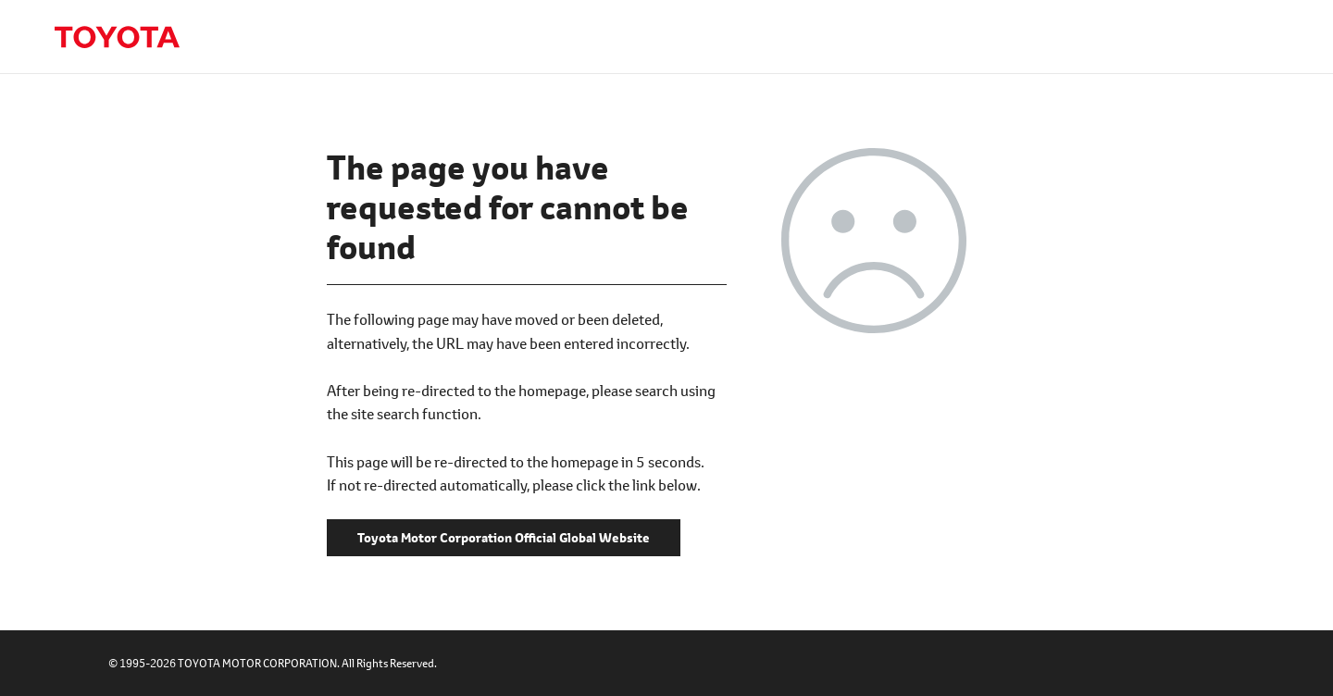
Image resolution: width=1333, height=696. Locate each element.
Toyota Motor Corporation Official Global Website (117, 37)
